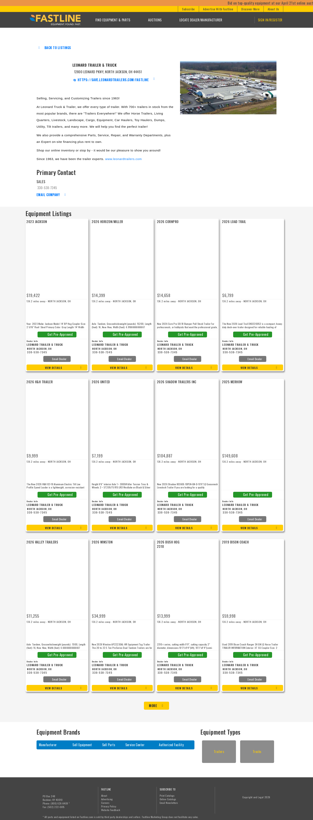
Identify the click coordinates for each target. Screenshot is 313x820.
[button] (188, 9)
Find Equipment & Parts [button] (112, 20)
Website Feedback (110, 807)
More (153, 703)
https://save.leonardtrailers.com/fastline (113, 79)
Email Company (48, 194)
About (104, 793)
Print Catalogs (167, 793)
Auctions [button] (155, 20)
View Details (53, 368)
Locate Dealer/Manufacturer (200, 20)
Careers (105, 800)
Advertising (107, 796)
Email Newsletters (169, 800)
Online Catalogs (168, 796)
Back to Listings (58, 47)
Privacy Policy (108, 804)
